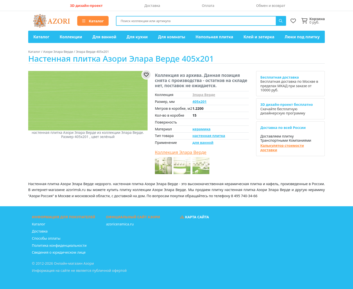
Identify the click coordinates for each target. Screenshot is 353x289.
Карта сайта (194, 217)
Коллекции (71, 37)
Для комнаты (171, 37)
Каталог (93, 20)
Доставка (152, 5)
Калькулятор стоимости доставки (282, 147)
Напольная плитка (214, 37)
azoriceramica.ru (120, 224)
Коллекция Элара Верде (180, 152)
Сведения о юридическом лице (59, 252)
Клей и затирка (258, 37)
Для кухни (137, 37)
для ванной (203, 142)
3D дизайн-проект (86, 5)
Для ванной (104, 37)
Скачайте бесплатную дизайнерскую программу (286, 108)
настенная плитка (208, 135)
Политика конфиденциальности (59, 245)
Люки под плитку (302, 37)
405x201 (199, 101)
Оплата (208, 5)
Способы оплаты (46, 238)
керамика (201, 129)
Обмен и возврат (270, 5)
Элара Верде (203, 94)
